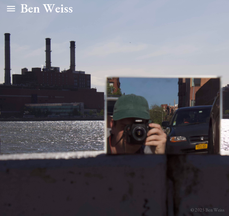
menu (11, 8)
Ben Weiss (46, 8)
